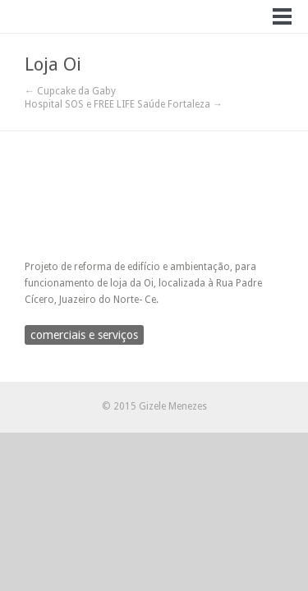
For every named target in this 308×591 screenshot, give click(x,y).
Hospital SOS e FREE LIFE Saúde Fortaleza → (124, 104)
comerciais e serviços (84, 334)
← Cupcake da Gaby (70, 91)
